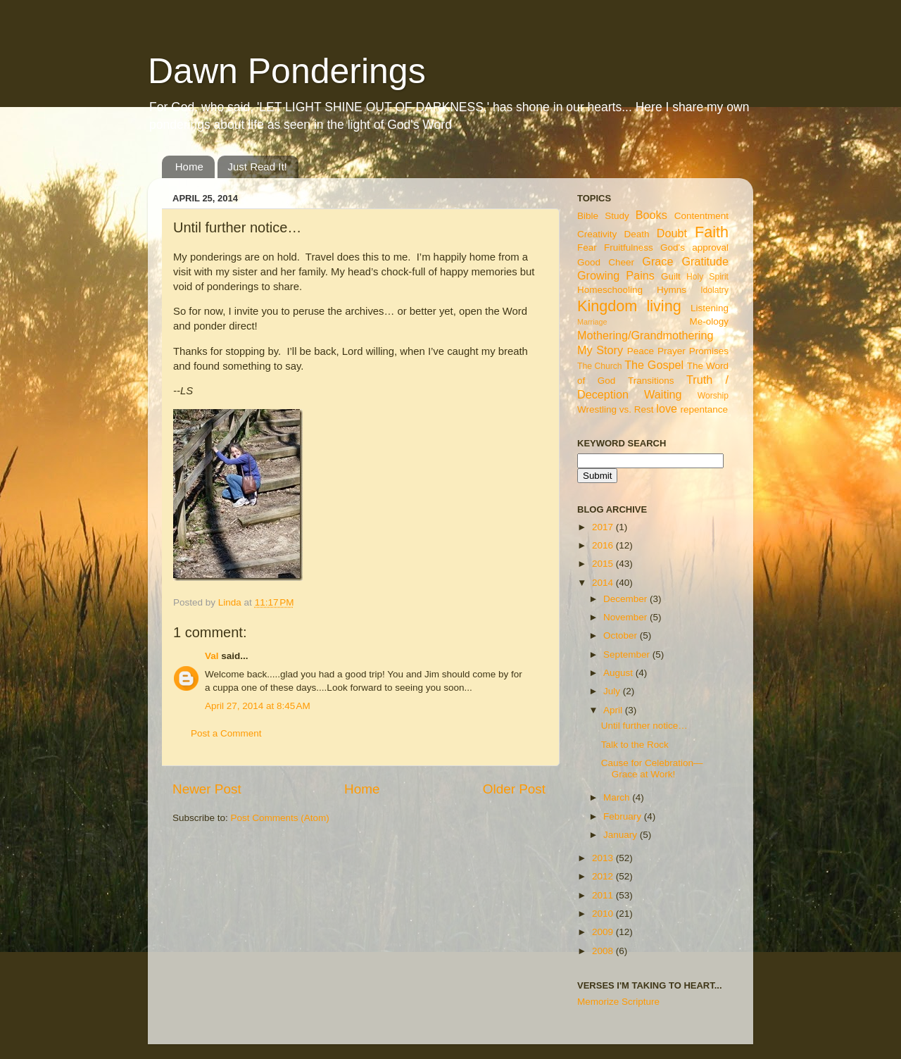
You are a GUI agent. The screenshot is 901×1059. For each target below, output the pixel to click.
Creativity (597, 234)
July (613, 691)
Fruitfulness (628, 247)
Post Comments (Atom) (280, 818)
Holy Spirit (707, 277)
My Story (600, 350)
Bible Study (603, 216)
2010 (604, 913)
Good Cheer (605, 262)
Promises (709, 351)
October (621, 635)
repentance (705, 409)
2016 (604, 545)
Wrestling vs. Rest (615, 409)
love (666, 408)
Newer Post (206, 789)
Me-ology (709, 321)
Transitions (651, 380)
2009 (604, 932)
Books (651, 214)
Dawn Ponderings (287, 71)
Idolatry (714, 290)
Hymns (671, 289)
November (626, 617)
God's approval (694, 247)
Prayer (671, 351)
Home (189, 167)
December (626, 599)
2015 (604, 563)
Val (212, 656)
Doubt (672, 233)
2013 (604, 858)
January (621, 834)
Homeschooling (610, 289)
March (617, 797)
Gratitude (705, 261)
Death (637, 234)
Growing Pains (616, 275)
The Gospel (653, 364)
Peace (640, 351)
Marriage (592, 322)
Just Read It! (257, 167)
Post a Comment (226, 733)
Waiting (662, 394)
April (614, 710)
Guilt (671, 276)
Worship (713, 396)
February (623, 816)
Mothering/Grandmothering (645, 335)
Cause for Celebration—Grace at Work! (652, 768)
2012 (604, 876)
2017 (604, 527)
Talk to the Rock (635, 744)
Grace (657, 261)
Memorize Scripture (618, 1001)
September (628, 654)
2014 (604, 582)
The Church (599, 366)
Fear (587, 247)
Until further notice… (644, 725)
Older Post (514, 789)
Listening (710, 308)
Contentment (701, 216)
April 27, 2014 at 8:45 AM (257, 706)
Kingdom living (629, 306)
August (619, 673)
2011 (604, 895)
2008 (604, 951)
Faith (712, 232)
